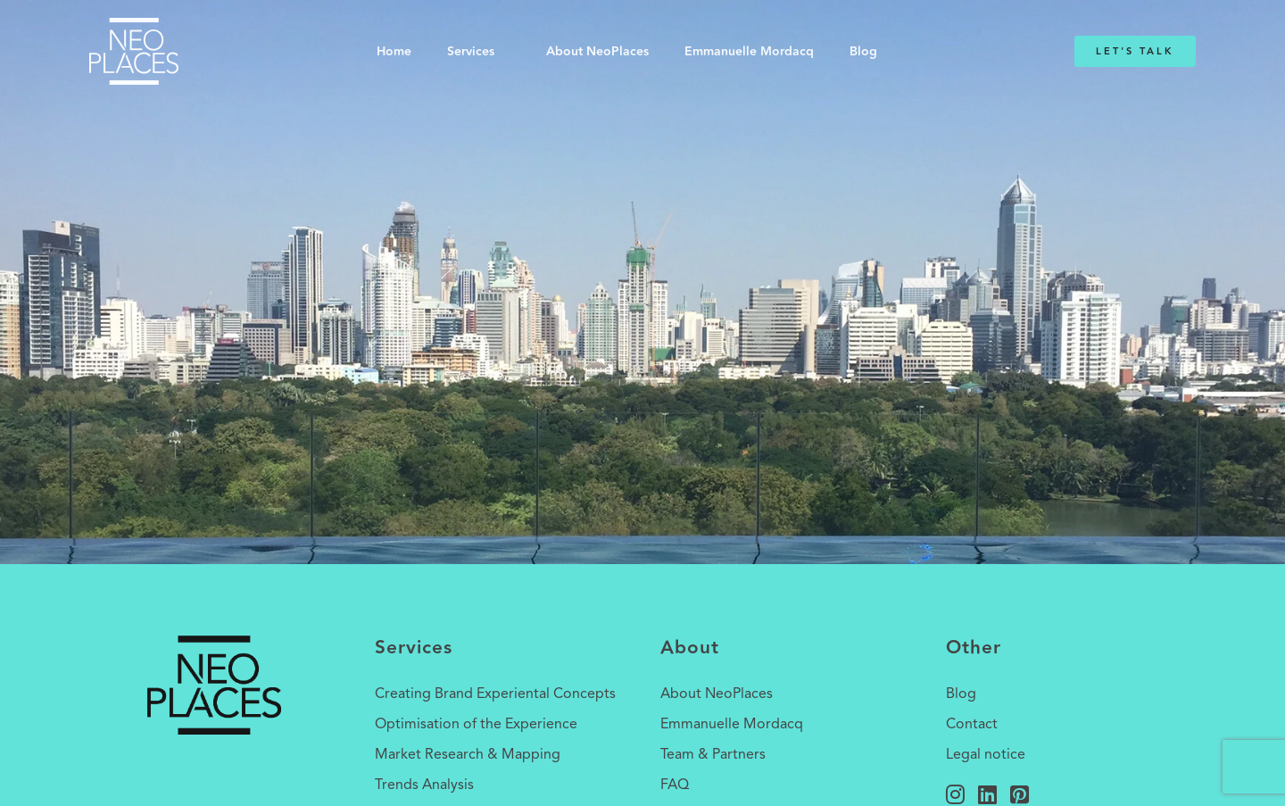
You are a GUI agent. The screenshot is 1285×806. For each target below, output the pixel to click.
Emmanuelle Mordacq (749, 52)
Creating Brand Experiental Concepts (495, 694)
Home (394, 52)
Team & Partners (713, 755)
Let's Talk (1135, 51)
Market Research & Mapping (467, 755)
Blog (863, 52)
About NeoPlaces (597, 52)
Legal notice (985, 755)
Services (470, 52)
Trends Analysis (424, 785)
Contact (972, 725)
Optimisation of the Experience (476, 725)
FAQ (674, 785)
